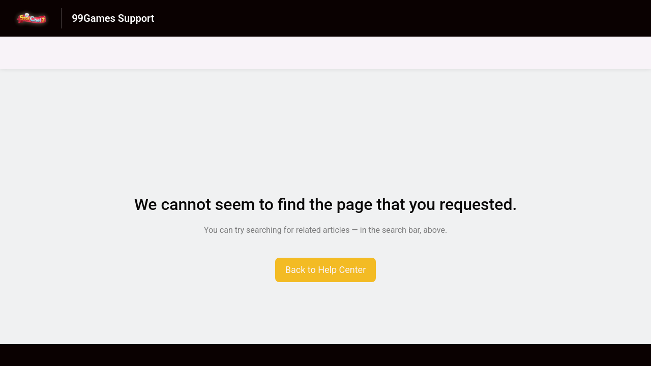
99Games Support (113, 18)
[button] (325, 270)
